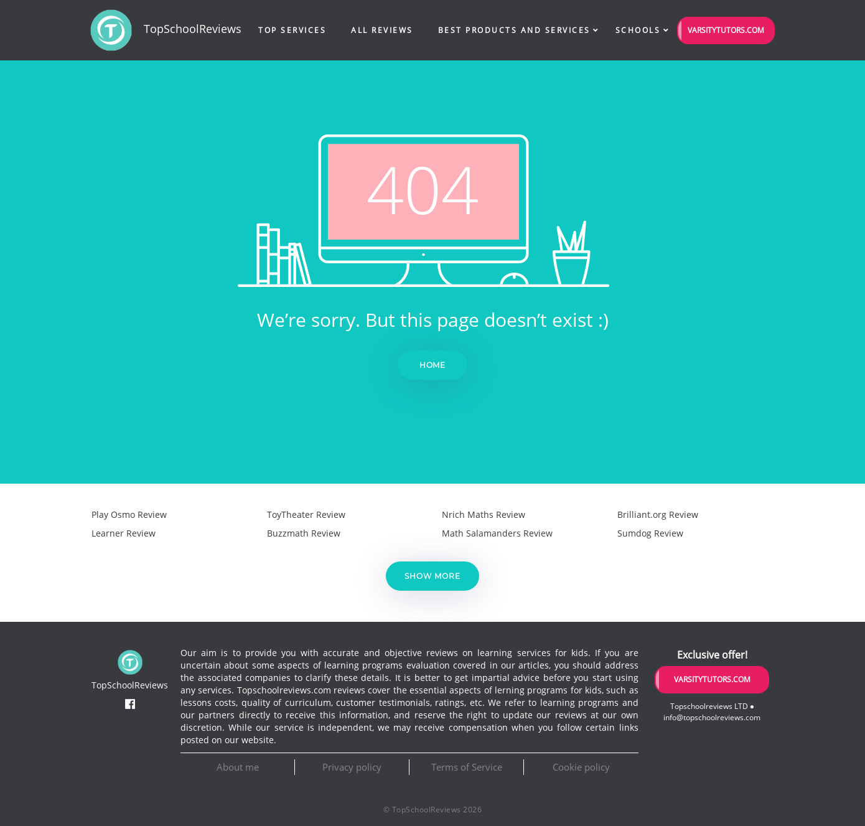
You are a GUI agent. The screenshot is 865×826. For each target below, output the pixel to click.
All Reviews (382, 30)
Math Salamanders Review (497, 533)
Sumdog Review (650, 533)
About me (238, 767)
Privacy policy (351, 767)
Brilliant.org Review (657, 514)
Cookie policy (581, 767)
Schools (638, 30)
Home (432, 365)
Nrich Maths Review (483, 514)
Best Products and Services (514, 30)
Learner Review (123, 533)
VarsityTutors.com (726, 30)
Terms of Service (466, 767)
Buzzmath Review (303, 533)
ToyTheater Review (306, 514)
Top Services (292, 30)
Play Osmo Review (129, 514)
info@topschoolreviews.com (711, 717)
